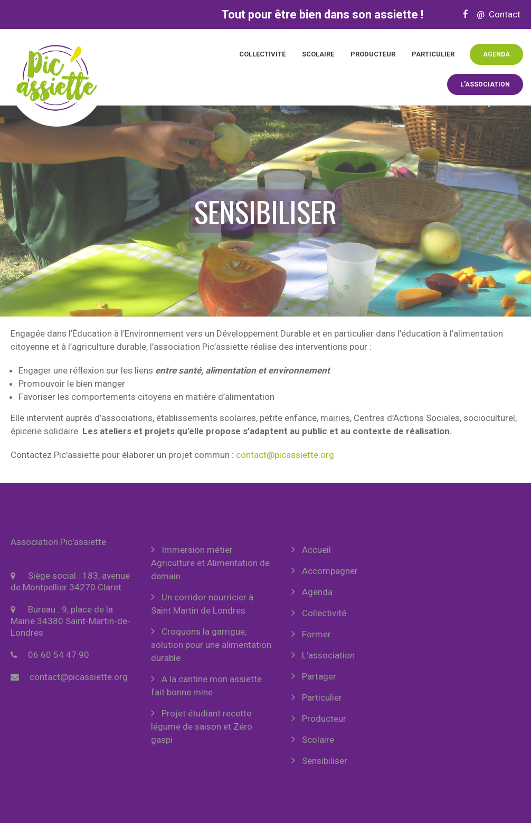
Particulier (433, 54)
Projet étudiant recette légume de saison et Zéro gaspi (201, 726)
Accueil (316, 549)
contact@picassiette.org (285, 454)
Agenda (496, 54)
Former (316, 634)
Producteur (372, 54)
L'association (485, 84)
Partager (319, 676)
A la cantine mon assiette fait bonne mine (206, 685)
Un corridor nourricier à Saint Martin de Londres (202, 604)
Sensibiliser (324, 760)
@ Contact (495, 14)
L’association (328, 655)
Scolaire (318, 54)
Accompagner (330, 571)
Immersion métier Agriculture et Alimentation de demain (210, 562)
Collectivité (262, 54)
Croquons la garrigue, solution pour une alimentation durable (211, 644)
